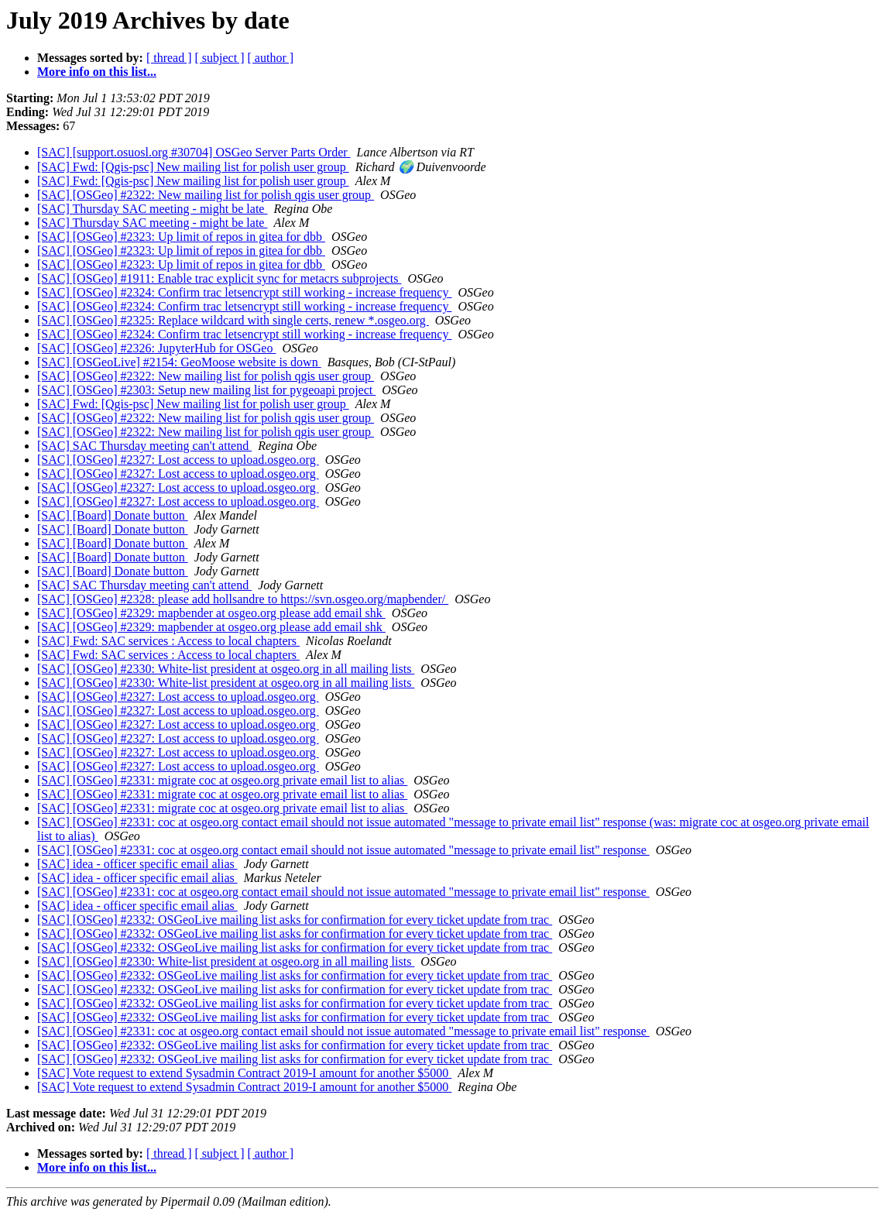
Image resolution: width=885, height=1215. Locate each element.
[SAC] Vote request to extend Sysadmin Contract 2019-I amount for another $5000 (244, 1072)
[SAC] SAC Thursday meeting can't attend (144, 445)
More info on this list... (96, 71)
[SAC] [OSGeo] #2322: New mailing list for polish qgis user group (205, 194)
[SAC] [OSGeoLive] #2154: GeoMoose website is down (179, 362)
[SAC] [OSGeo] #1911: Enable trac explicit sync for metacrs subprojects (219, 278)
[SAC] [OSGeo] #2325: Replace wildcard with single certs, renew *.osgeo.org (233, 320)
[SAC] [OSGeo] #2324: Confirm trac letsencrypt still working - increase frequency (244, 292)
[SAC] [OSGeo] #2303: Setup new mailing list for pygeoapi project (206, 389)
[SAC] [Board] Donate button (112, 515)
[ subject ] (220, 57)
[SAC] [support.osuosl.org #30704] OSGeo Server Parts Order (194, 152)
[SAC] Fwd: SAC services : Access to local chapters (168, 640)
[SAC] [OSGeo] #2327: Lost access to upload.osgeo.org (178, 459)
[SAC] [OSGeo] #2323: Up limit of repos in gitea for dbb (181, 236)
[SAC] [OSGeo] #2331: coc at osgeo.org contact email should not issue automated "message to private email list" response (343, 849)
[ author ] (271, 57)
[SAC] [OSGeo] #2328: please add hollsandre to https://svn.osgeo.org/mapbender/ (242, 599)
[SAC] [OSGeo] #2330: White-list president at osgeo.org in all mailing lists (225, 668)
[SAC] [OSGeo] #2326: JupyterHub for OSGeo (156, 348)
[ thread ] (169, 57)
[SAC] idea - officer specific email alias (137, 863)
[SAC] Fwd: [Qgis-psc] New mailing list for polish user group (193, 166)
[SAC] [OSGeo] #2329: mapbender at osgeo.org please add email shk (211, 613)
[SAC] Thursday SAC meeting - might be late (152, 208)
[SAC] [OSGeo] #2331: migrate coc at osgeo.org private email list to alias (222, 780)
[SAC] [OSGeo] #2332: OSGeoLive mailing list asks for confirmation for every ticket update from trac (294, 919)
